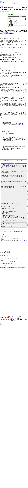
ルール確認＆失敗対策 (9, 265)
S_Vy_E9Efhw (13, 223)
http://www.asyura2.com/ (14, 318)
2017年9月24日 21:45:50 (5, 211)
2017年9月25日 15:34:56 (5, 215)
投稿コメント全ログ (3, 269)
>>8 (1, 224)
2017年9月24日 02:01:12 (5, 189)
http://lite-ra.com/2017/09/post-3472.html (6, 32)
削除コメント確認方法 (21, 269)
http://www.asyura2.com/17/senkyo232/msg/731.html (4, 11)
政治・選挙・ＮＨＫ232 (2, 2)
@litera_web (23, 124)
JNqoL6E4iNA (13, 215)
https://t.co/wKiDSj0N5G (18, 124)
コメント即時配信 (10, 269)
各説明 (25, 240)
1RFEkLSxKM (10, 211)
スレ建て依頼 (15, 269)
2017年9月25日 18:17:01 (5, 223)
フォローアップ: (2, 234)
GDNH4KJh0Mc (13, 211)
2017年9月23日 (11, 133)
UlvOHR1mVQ (10, 164)
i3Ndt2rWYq (10, 223)
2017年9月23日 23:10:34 (5, 164)
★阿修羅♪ (1, 6)
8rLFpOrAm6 (10, 215)
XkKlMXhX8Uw (13, 164)
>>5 (3, 213)
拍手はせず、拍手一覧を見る (18, 160)
